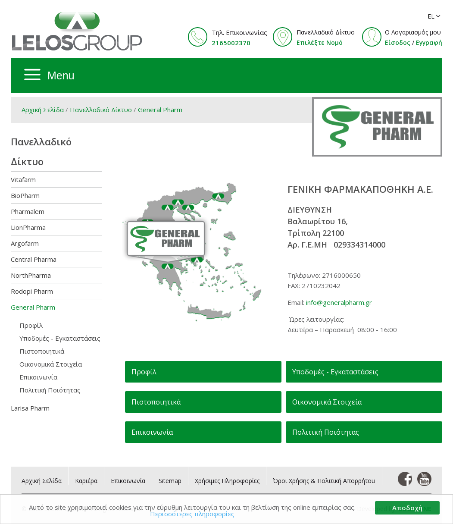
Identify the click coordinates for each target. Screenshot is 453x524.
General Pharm (160, 109)
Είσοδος (397, 42)
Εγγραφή (429, 42)
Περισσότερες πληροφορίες (192, 513)
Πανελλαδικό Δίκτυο (101, 109)
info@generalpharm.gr (339, 302)
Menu (61, 75)
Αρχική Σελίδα (43, 109)
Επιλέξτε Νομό (320, 42)
